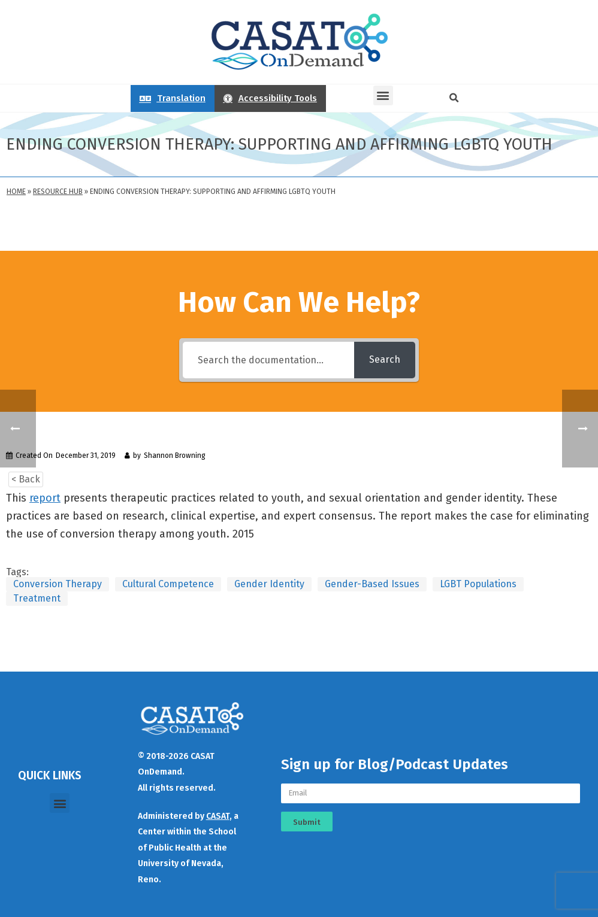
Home (16, 191)
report (45, 498)
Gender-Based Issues (372, 584)
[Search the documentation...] (268, 360)
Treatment (37, 598)
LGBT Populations (478, 584)
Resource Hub (58, 191)
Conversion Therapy (57, 584)
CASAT (217, 816)
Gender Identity (269, 584)
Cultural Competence (168, 584)
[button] (383, 95)
